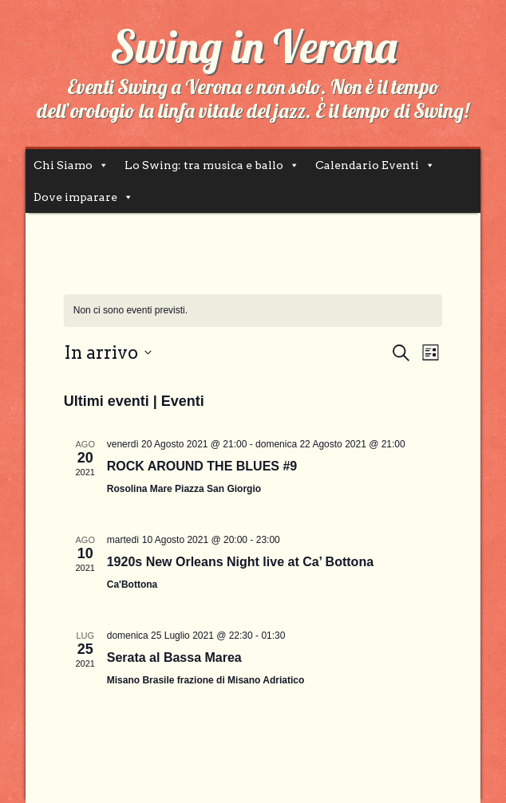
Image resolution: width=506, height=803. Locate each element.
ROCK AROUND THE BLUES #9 (202, 466)
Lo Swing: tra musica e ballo (204, 165)
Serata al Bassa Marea (174, 657)
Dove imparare (75, 197)
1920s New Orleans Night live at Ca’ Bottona (240, 562)
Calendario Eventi (367, 165)
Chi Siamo (63, 165)
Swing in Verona (253, 46)
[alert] (253, 310)
